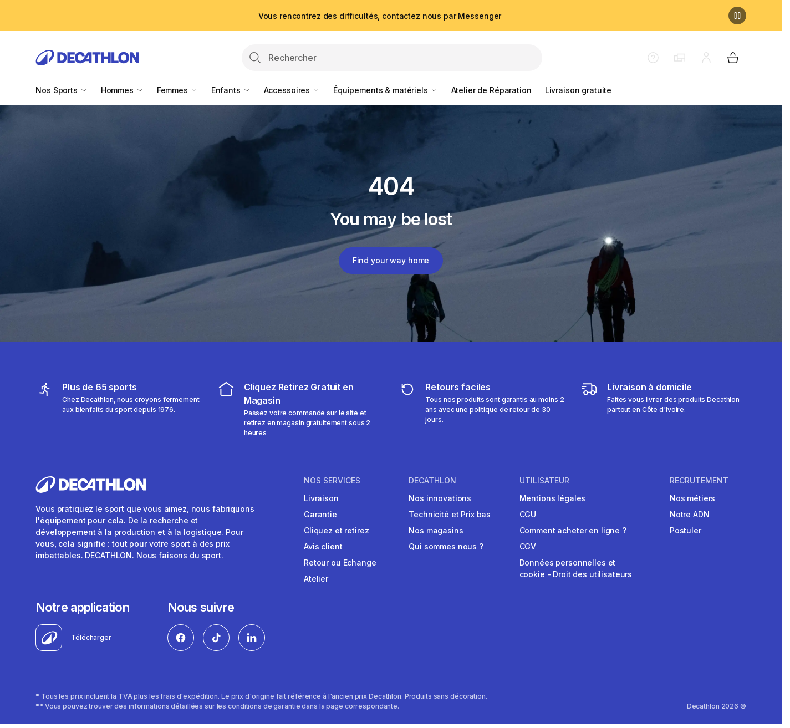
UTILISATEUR (544, 480)
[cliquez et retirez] (300, 409)
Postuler (685, 530)
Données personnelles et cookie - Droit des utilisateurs (576, 568)
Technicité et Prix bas (450, 514)
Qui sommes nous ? (446, 546)
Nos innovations (440, 498)
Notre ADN (690, 514)
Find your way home (391, 260)
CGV (528, 546)
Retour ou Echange (340, 562)
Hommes (122, 90)
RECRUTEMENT (699, 480)
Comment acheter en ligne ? (572, 530)
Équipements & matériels (385, 90)
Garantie (320, 514)
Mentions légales (552, 498)
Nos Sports (61, 90)
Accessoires (292, 90)
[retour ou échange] (481, 409)
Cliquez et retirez (336, 530)
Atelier (316, 578)
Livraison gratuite (578, 90)
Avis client (323, 546)
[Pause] (737, 15)
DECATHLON (432, 480)
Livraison (321, 498)
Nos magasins (436, 530)
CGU (528, 514)
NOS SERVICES (332, 480)
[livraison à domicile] (663, 409)
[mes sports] (118, 409)
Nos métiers (692, 498)
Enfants (231, 90)
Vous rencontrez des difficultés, (379, 16)
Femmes (177, 90)
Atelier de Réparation (491, 90)
